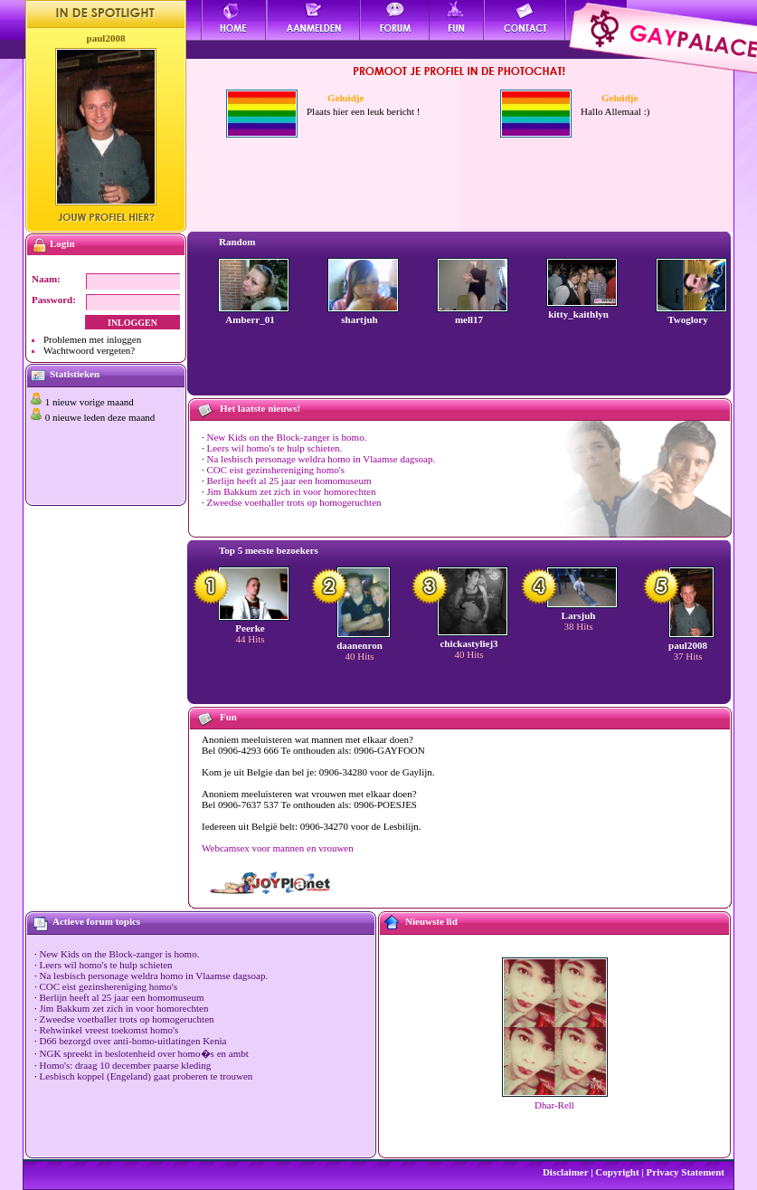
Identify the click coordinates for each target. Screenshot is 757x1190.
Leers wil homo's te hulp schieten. (275, 448)
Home (234, 20)
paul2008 (106, 38)
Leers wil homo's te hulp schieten (106, 964)
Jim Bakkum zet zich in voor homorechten (291, 491)
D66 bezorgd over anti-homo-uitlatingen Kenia (133, 1040)
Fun (457, 20)
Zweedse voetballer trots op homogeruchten (294, 502)
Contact (525, 20)
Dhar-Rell (554, 1105)
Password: (54, 299)
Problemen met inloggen (92, 339)
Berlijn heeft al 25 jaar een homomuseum (289, 480)
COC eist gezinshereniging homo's (276, 469)
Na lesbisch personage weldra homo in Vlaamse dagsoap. (321, 458)
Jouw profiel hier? (106, 217)
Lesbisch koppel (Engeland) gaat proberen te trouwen (146, 1076)
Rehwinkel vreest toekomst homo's (109, 1029)
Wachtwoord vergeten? (89, 350)
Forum (395, 20)
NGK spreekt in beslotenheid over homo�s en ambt (144, 1053)
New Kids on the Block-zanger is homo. (287, 437)
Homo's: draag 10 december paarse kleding (126, 1065)
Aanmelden (313, 20)
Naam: (46, 278)
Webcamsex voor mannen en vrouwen (278, 848)
